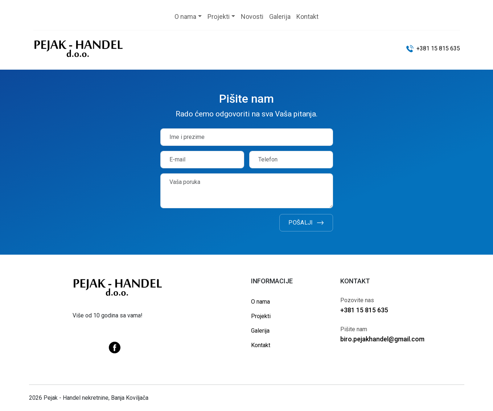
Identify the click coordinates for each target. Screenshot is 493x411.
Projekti (261, 316)
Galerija (260, 330)
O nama (260, 301)
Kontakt (260, 345)
